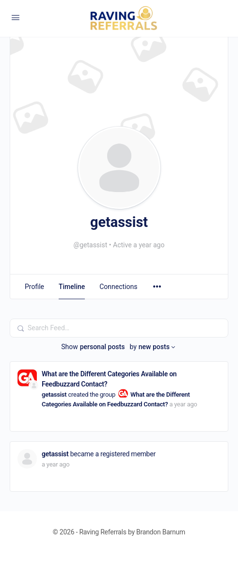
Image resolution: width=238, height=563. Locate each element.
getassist (54, 394)
